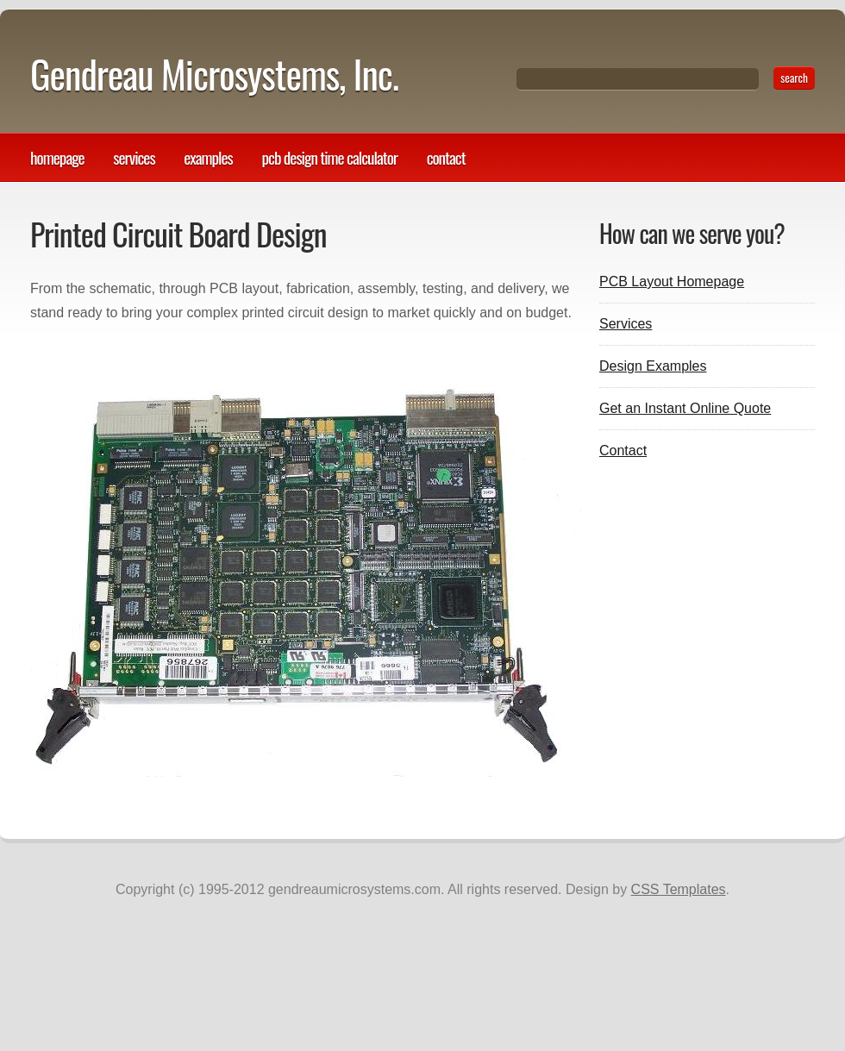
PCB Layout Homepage (671, 281)
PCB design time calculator (329, 157)
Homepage (57, 157)
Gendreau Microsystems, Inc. (214, 74)
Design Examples (653, 366)
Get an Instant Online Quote (685, 408)
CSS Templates (678, 889)
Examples (208, 157)
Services (133, 157)
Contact (446, 157)
